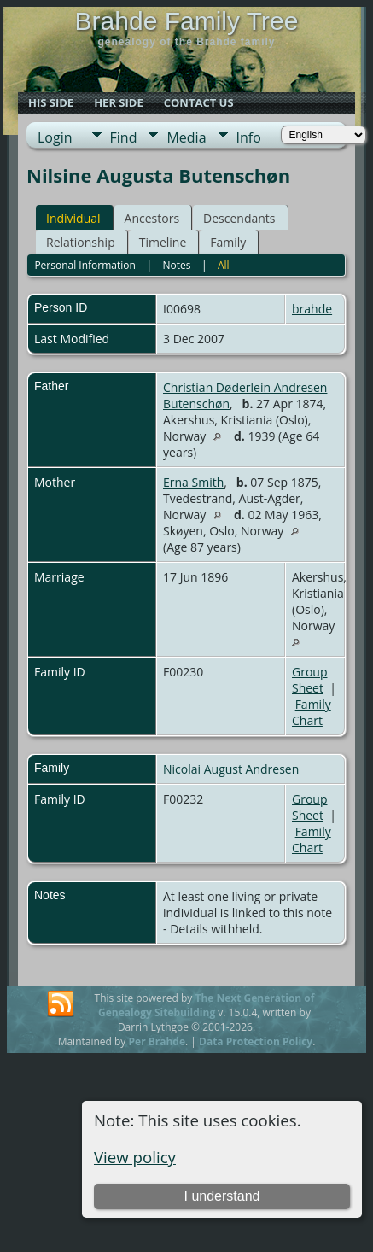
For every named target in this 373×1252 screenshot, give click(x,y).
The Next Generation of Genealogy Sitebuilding (206, 1005)
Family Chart (311, 712)
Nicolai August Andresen (231, 769)
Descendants (239, 218)
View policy (135, 1156)
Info (248, 137)
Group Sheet (309, 680)
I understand (221, 1196)
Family (228, 242)
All (224, 265)
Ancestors (152, 218)
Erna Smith (193, 482)
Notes (176, 265)
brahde (312, 309)
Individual (73, 218)
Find (123, 137)
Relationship (80, 242)
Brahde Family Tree (187, 21)
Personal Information (85, 265)
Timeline (163, 242)
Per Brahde (157, 1041)
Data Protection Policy (255, 1041)
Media (186, 137)
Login (55, 137)
